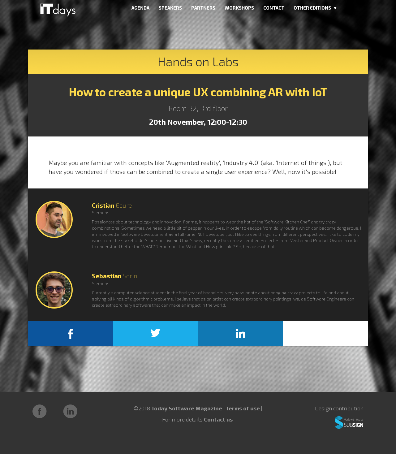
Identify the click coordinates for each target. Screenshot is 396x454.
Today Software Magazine (186, 408)
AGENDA (140, 8)
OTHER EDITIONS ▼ (316, 8)
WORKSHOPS (239, 8)
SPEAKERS (170, 8)
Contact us (218, 419)
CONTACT (273, 8)
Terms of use (243, 408)
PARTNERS (203, 8)
